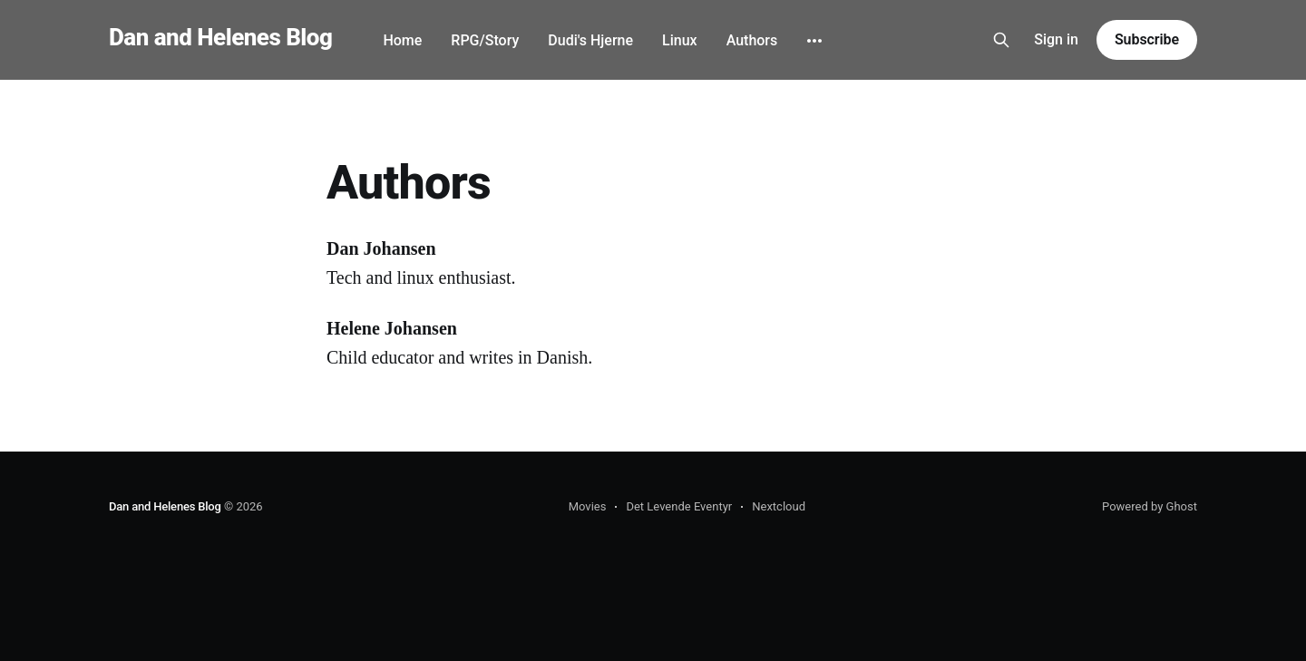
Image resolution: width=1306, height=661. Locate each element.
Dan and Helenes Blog (220, 37)
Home (402, 40)
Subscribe (1147, 39)
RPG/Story (485, 40)
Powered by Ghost (1149, 506)
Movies (588, 506)
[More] (814, 40)
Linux (679, 40)
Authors (752, 40)
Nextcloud (778, 506)
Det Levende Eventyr (679, 506)
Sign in (1056, 39)
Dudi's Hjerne (590, 40)
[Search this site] (1001, 39)
